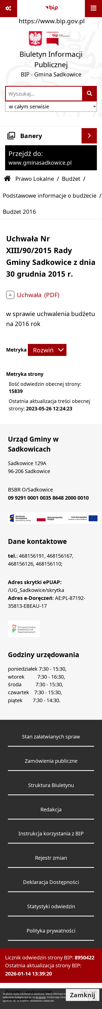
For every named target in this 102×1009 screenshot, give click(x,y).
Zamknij (82, 995)
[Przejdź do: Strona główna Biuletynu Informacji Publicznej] (7, 178)
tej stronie (41, 997)
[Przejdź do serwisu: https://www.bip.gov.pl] (51, 13)
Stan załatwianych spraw (51, 736)
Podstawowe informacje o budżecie (49, 195)
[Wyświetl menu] (93, 8)
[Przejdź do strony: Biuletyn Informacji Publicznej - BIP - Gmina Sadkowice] (51, 56)
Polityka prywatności (51, 930)
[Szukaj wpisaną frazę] (90, 93)
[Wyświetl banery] (89, 135)
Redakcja (51, 809)
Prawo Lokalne (34, 178)
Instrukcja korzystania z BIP (51, 833)
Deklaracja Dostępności (51, 882)
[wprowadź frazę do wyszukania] (44, 93)
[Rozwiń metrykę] (47, 350)
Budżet (71, 178)
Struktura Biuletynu (51, 785)
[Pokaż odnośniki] (8, 8)
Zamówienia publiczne (51, 760)
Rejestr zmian (51, 857)
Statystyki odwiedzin (51, 906)
